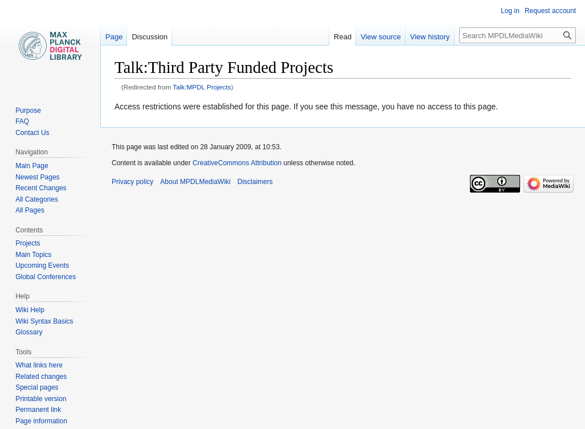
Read (342, 36)
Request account (550, 11)
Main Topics (33, 255)
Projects (27, 243)
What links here (39, 365)
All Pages (29, 210)
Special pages (36, 387)
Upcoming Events (42, 265)
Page (113, 36)
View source (381, 36)
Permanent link (38, 410)
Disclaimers (255, 182)
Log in (510, 11)
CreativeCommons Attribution (237, 163)
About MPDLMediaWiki (195, 182)
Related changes (41, 377)
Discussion (149, 36)
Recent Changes (40, 188)
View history (430, 36)
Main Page (31, 166)
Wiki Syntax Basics (44, 321)
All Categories (36, 199)
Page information (41, 421)
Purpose (28, 111)
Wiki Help (29, 310)
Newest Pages (37, 177)
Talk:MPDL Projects (202, 87)
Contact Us (32, 133)
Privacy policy (132, 182)
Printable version (40, 399)
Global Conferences (45, 277)
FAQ (22, 121)
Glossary (28, 332)
